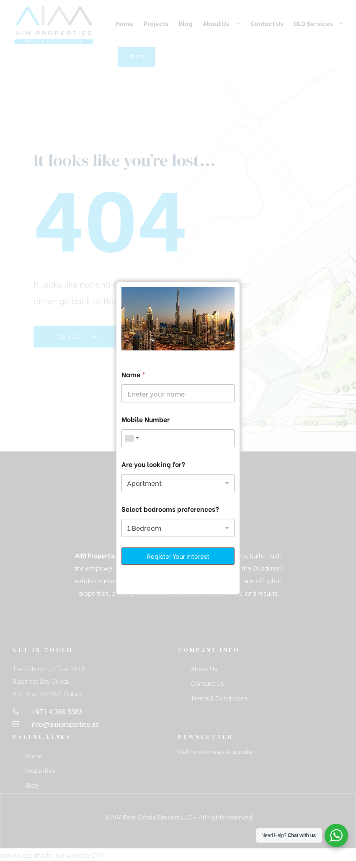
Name (133, 374)
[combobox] (131, 438)
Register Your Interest (178, 555)
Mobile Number (145, 419)
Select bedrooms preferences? (170, 509)
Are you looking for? (153, 464)
